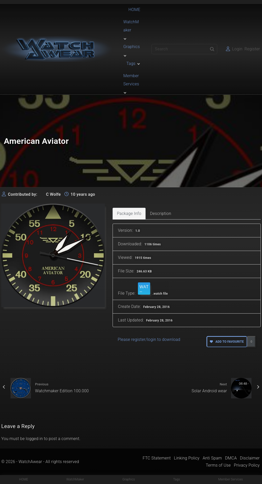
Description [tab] (160, 213)
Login (237, 49)
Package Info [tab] (129, 213)
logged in (34, 438)
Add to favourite (227, 341)
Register (252, 49)
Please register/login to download (149, 339)
